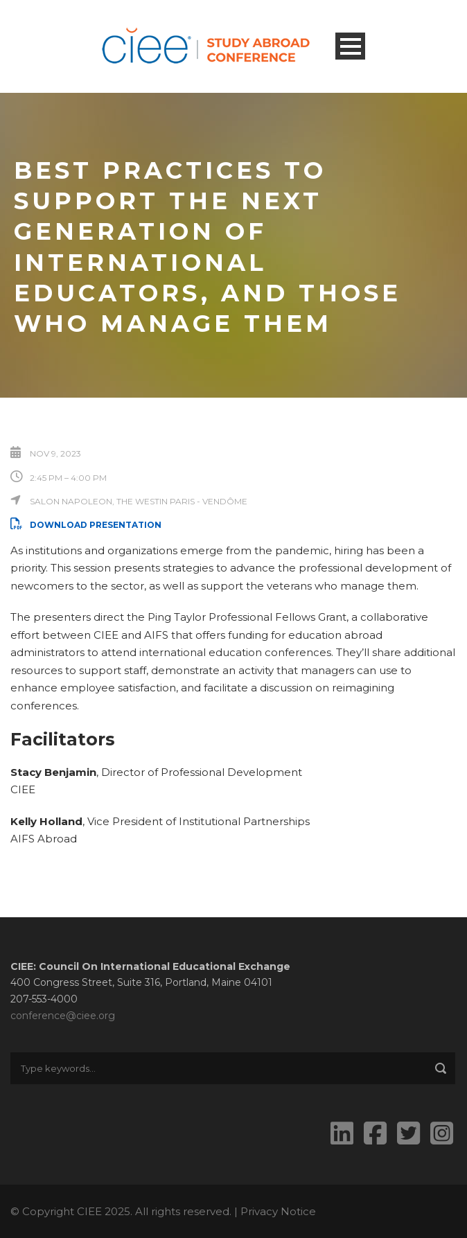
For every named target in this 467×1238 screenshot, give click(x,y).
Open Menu (350, 46)
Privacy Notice (278, 1211)
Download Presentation (85, 525)
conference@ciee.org (62, 1015)
